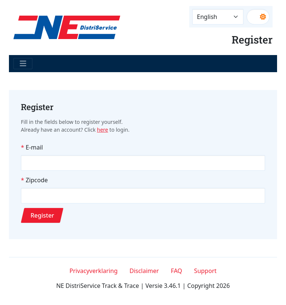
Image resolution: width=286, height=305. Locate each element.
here (102, 129)
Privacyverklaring (93, 271)
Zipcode (37, 180)
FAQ (176, 271)
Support (205, 271)
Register (42, 215)
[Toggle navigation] (22, 63)
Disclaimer (144, 271)
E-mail (34, 147)
